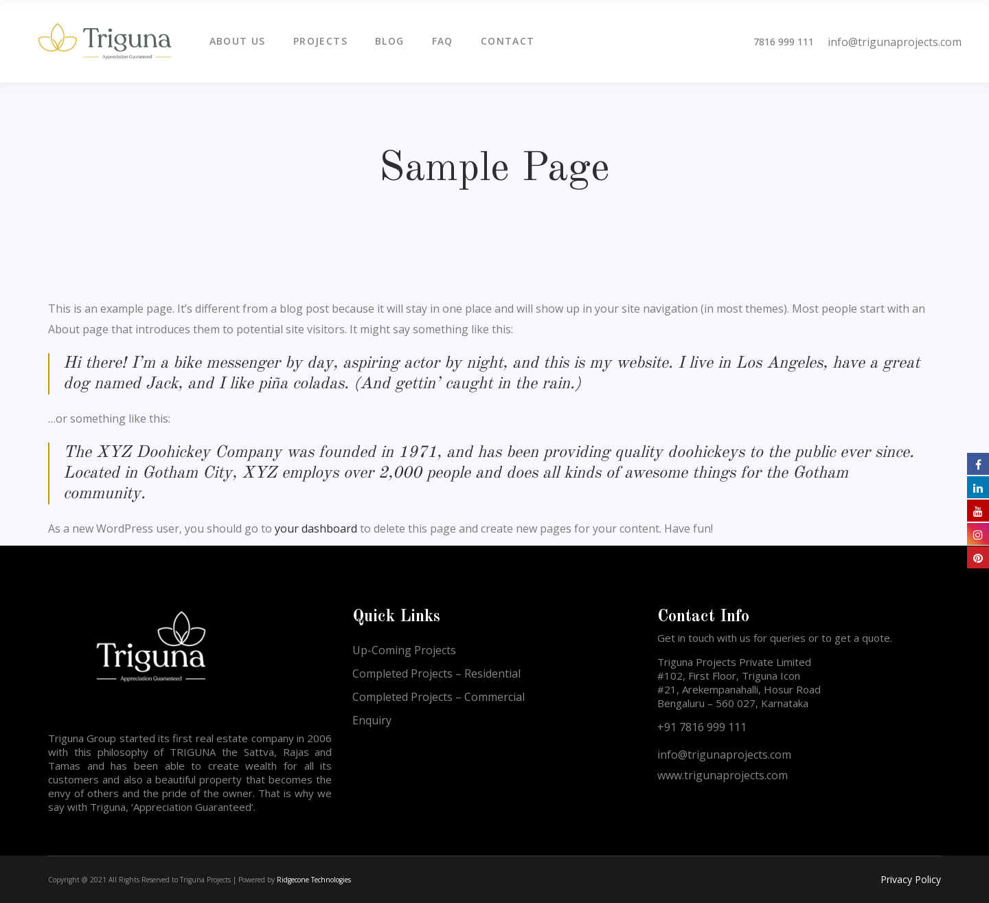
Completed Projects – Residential (436, 673)
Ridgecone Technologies (314, 879)
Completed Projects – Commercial (438, 696)
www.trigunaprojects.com (722, 775)
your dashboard (316, 528)
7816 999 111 (783, 41)
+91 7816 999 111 (702, 727)
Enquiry (371, 720)
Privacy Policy (910, 879)
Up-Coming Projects (404, 650)
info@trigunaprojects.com (895, 41)
